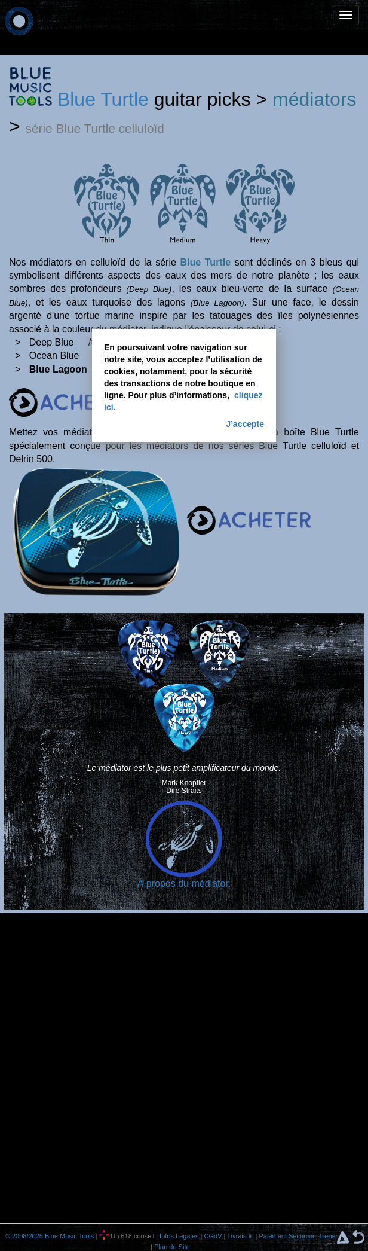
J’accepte (245, 424)
